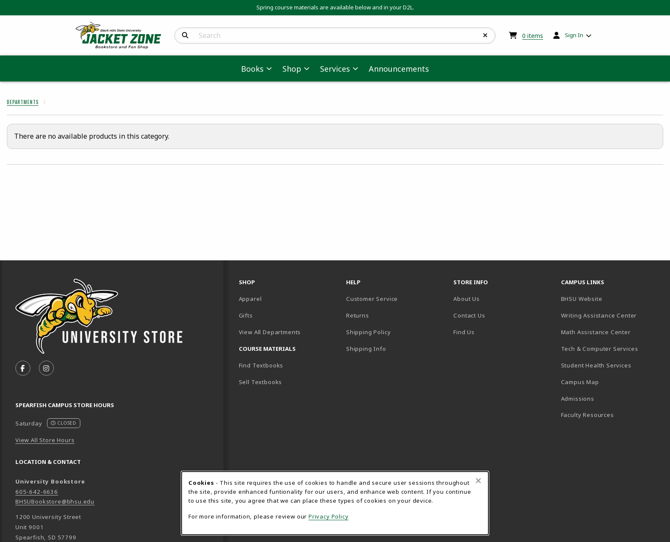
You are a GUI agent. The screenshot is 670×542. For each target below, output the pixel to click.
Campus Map (610, 382)
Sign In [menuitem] (574, 35)
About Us (466, 299)
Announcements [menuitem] (399, 69)
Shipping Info (366, 349)
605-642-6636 (36, 491)
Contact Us (469, 315)
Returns (357, 315)
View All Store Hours (45, 440)
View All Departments (270, 332)
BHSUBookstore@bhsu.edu (54, 501)
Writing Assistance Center (611, 315)
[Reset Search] (485, 35)
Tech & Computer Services (611, 348)
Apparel (250, 299)
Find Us (493, 332)
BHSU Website (611, 298)
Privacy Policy (329, 516)
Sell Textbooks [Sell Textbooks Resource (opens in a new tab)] (260, 382)
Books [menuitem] (252, 69)
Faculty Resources (611, 415)
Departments (22, 102)
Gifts (246, 315)
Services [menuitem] (335, 69)
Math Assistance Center (611, 332)
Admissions (607, 398)
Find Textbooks (261, 365)
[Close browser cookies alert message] (478, 480)
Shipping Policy (368, 332)
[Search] (185, 35)
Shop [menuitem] (291, 69)
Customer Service (372, 299)
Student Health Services (611, 365)
